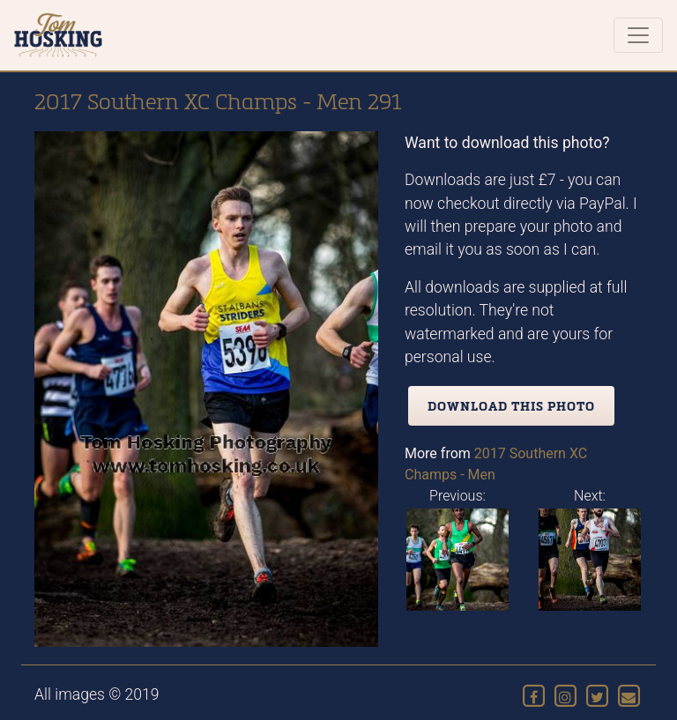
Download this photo (511, 405)
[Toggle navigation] (638, 35)
